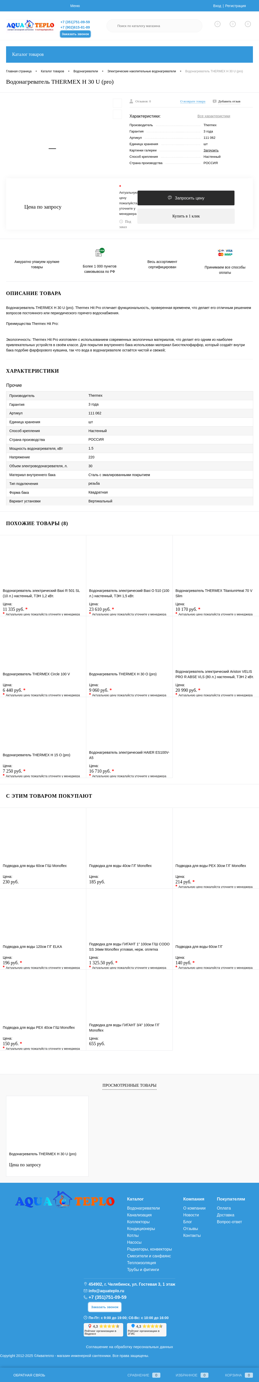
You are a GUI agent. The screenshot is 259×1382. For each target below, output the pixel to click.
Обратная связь (25, 1375)
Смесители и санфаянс (149, 1256)
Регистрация (235, 6)
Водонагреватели (143, 1208)
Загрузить (211, 150)
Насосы (134, 1242)
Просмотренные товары (129, 1085)
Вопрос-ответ (229, 1222)
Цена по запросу (42, 207)
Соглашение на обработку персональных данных (129, 1347)
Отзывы (190, 1229)
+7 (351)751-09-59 (75, 22)
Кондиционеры (141, 1229)
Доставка (225, 1215)
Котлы (133, 1235)
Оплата (224, 1208)
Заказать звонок (75, 34)
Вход (217, 6)
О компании (194, 1208)
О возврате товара (192, 101)
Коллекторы (138, 1222)
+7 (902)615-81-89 (75, 27)
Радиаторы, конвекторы (149, 1249)
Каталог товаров (129, 54)
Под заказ (125, 224)
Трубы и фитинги (143, 1269)
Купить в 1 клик (186, 216)
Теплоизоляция (141, 1263)
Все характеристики (214, 116)
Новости (191, 1215)
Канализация (139, 1215)
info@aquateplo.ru (106, 1291)
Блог (187, 1222)
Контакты (192, 1235)
